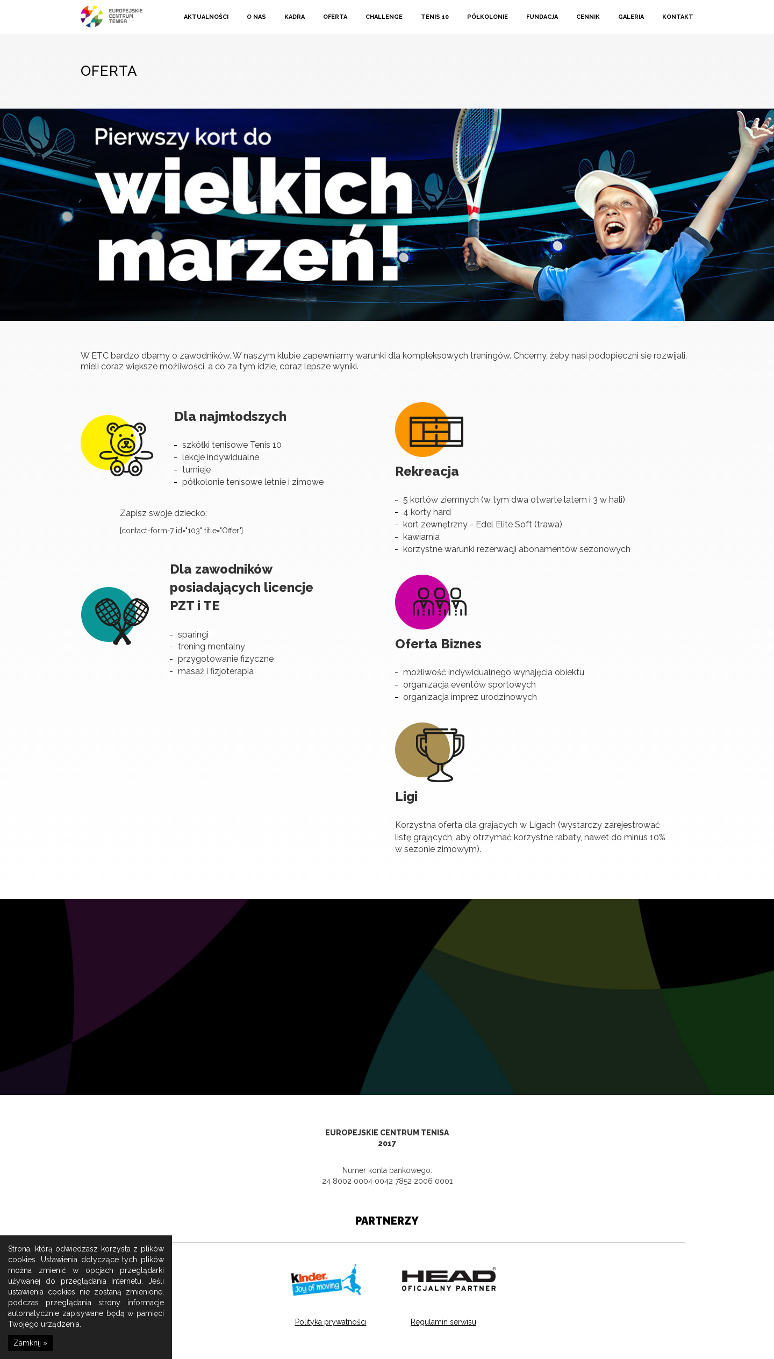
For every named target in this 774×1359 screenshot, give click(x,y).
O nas (256, 16)
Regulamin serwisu (443, 1321)
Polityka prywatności (331, 1321)
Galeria (631, 16)
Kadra (294, 16)
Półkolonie (487, 16)
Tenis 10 (435, 16)
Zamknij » (30, 1343)
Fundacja (542, 16)
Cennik (588, 16)
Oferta (335, 16)
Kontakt (677, 16)
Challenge (384, 16)
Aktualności (206, 16)
